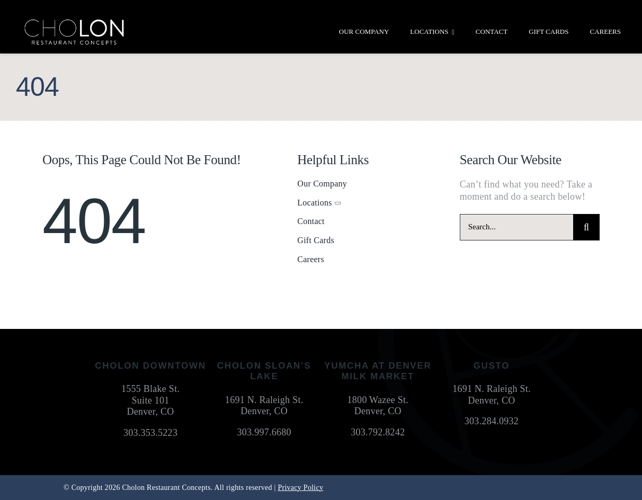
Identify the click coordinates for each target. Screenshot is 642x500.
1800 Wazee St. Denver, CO (377, 406)
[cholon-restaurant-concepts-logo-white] (74, 23)
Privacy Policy (300, 488)
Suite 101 (151, 400)
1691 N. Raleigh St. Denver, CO (264, 406)
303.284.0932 (492, 421)
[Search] (586, 227)
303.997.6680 (264, 432)
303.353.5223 (150, 432)
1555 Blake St (149, 388)
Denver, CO (150, 411)
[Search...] (516, 227)
